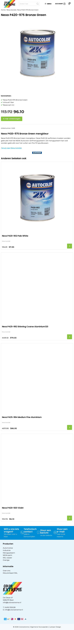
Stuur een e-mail (62, 530)
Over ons (6, 571)
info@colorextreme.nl (12, 602)
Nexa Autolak (11, 10)
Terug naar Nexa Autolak (11, 148)
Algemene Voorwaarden (39, 627)
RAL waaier (7, 558)
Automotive (8, 548)
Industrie (7, 550)
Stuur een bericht (45, 531)
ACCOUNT (60, 4)
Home (3, 10)
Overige (6, 560)
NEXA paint (7, 555)
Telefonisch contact (30, 530)
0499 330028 (10, 607)
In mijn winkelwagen (11, 119)
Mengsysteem (9, 553)
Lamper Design (55, 627)
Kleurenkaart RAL (10, 573)
